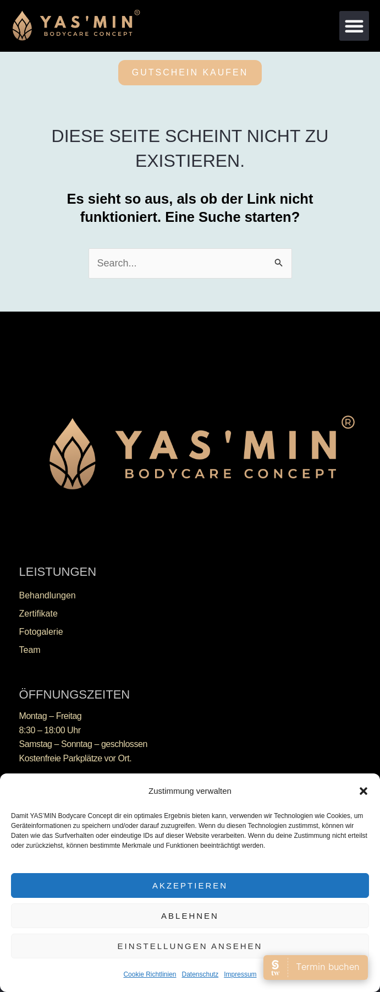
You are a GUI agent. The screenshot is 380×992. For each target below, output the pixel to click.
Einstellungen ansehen (190, 946)
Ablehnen (190, 915)
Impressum (240, 974)
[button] (363, 791)
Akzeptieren (190, 885)
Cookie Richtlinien (149, 974)
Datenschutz (200, 974)
